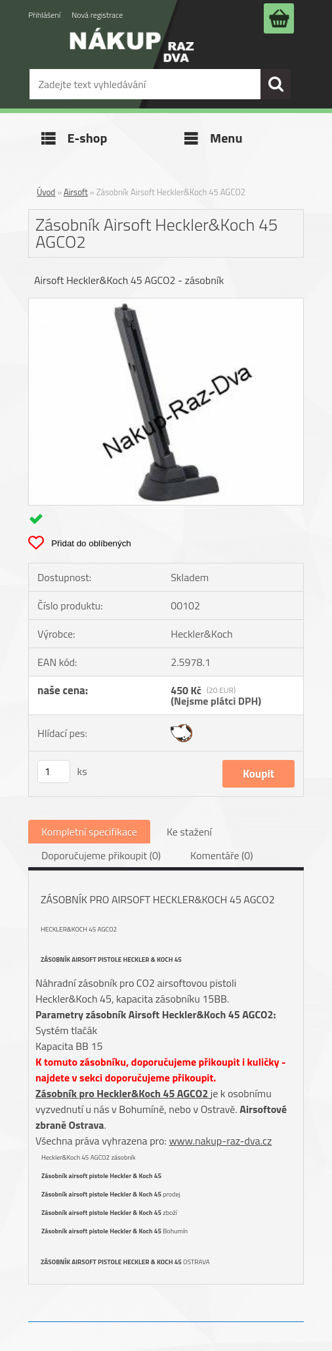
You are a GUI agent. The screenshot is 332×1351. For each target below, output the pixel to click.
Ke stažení (189, 832)
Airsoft (76, 192)
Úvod (46, 192)
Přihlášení (44, 15)
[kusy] (53, 771)
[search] (275, 84)
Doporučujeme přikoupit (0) (101, 855)
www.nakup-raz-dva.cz (220, 1141)
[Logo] (132, 54)
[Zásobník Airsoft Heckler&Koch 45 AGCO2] (166, 304)
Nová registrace (97, 15)
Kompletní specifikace (89, 832)
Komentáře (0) (221, 855)
